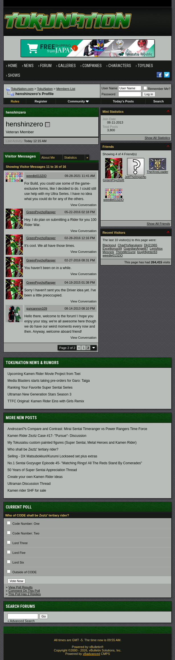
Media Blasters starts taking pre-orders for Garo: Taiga (48, 381)
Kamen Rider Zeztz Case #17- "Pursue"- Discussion (46, 436)
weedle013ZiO (36, 175)
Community (78, 101)
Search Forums (20, 606)
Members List (65, 88)
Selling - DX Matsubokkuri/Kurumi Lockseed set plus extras (52, 456)
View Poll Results (20, 587)
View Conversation (83, 205)
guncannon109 (36, 308)
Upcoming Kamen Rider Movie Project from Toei (43, 374)
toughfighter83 (147, 252)
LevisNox (156, 248)
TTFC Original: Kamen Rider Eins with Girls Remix (45, 401)
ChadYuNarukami (130, 245)
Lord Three (20, 543)
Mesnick (108, 252)
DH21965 (150, 245)
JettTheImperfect (136, 177)
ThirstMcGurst (125, 252)
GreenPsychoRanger (41, 212)
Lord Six (18, 562)
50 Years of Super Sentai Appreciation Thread (42, 470)
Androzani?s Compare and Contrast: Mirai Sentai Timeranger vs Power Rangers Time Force (77, 429)
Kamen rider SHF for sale (26, 491)
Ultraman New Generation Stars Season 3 (39, 394)
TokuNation (45, 88)
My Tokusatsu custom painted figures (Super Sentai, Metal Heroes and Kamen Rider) (72, 443)
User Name (109, 88)
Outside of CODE (25, 572)
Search (158, 101)
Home (12, 65)
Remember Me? (156, 88)
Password (108, 94)
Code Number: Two (26, 533)
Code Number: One (26, 523)
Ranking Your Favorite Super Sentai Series (39, 387)
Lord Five (19, 552)
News (29, 65)
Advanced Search (22, 621)
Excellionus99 (112, 248)
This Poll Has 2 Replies (24, 594)
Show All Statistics (157, 138)
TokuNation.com (22, 88)
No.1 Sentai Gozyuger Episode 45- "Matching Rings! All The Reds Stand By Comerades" (74, 463)
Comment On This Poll (24, 590)
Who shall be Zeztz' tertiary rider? (32, 449)
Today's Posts (123, 101)
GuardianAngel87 (136, 248)
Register (41, 101)
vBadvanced (91, 653)
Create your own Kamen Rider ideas (34, 477)
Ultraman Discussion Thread (28, 484)
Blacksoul (109, 245)
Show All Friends (158, 223)
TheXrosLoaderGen (160, 171)
